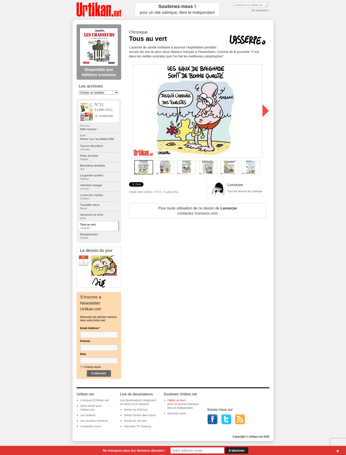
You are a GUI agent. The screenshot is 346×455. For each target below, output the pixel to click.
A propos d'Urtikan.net (94, 400)
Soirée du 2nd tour (136, 409)
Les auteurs (88, 415)
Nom (83, 354)
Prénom (85, 341)
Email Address (90, 328)
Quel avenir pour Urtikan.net (91, 407)
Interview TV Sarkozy (137, 426)
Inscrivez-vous (176, 413)
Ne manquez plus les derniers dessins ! (134, 450)
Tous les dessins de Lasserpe (244, 191)
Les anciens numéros (94, 420)
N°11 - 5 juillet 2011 (167, 192)
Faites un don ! (177, 400)
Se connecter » (260, 10)
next (265, 110)
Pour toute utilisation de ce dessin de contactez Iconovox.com (197, 211)
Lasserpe (235, 185)
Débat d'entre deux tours (140, 415)
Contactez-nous (90, 426)
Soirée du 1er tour (135, 420)
